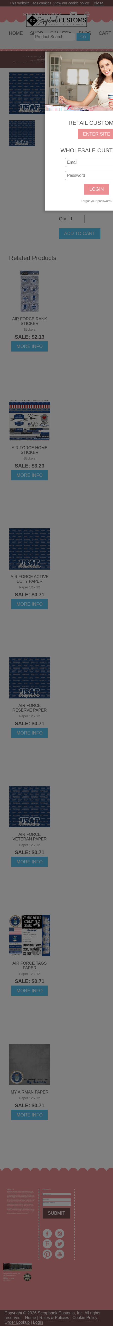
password (103, 201)
